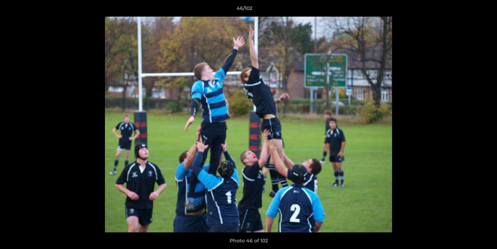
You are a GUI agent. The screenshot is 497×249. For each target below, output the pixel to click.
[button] (468, 10)
